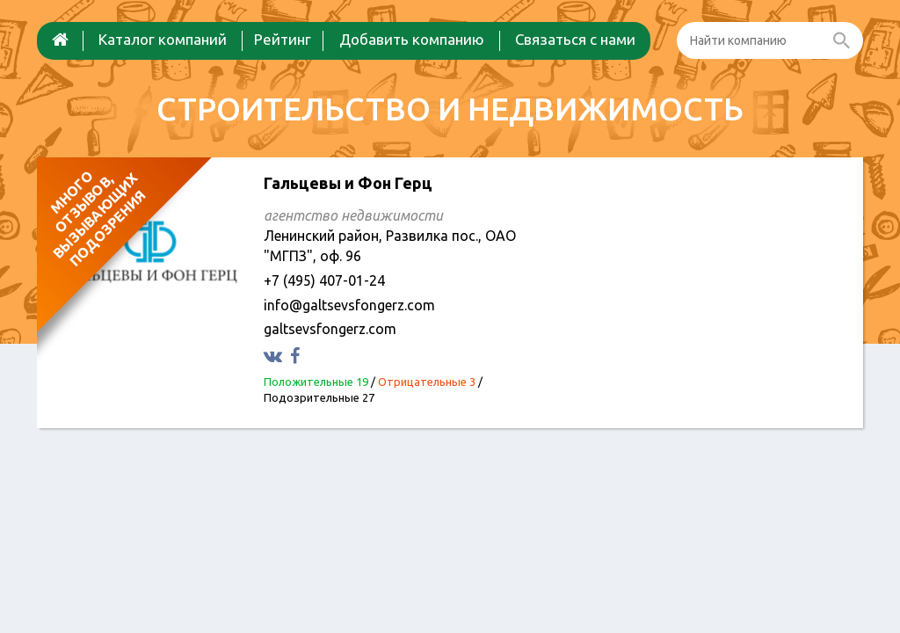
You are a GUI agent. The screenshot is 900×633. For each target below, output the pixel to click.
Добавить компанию (411, 39)
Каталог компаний (162, 39)
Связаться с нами (575, 39)
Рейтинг (282, 39)
